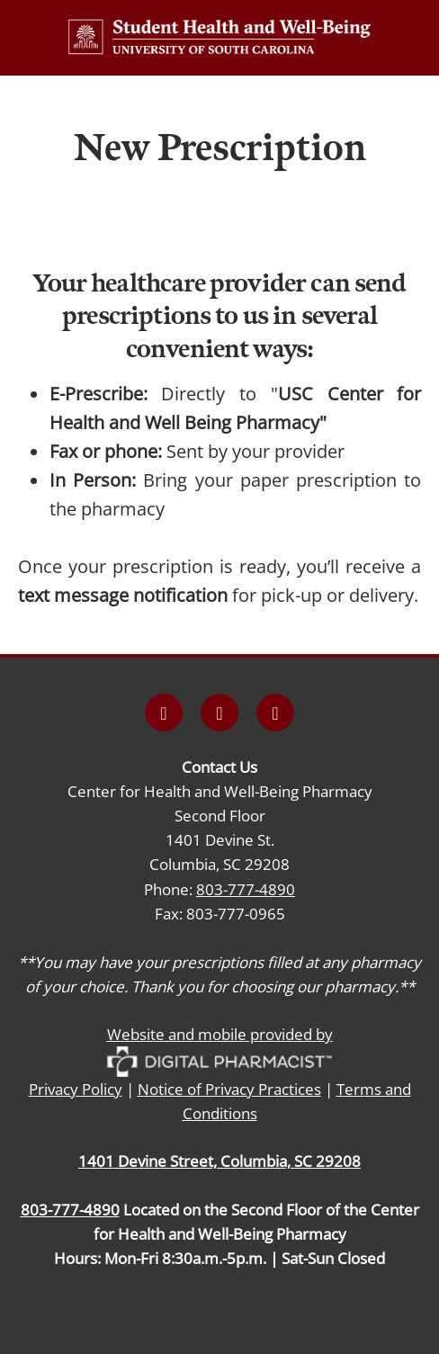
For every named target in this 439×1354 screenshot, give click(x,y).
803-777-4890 (245, 889)
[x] (275, 712)
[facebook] (164, 712)
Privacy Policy (75, 1088)
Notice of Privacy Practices (229, 1088)
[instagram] (219, 712)
